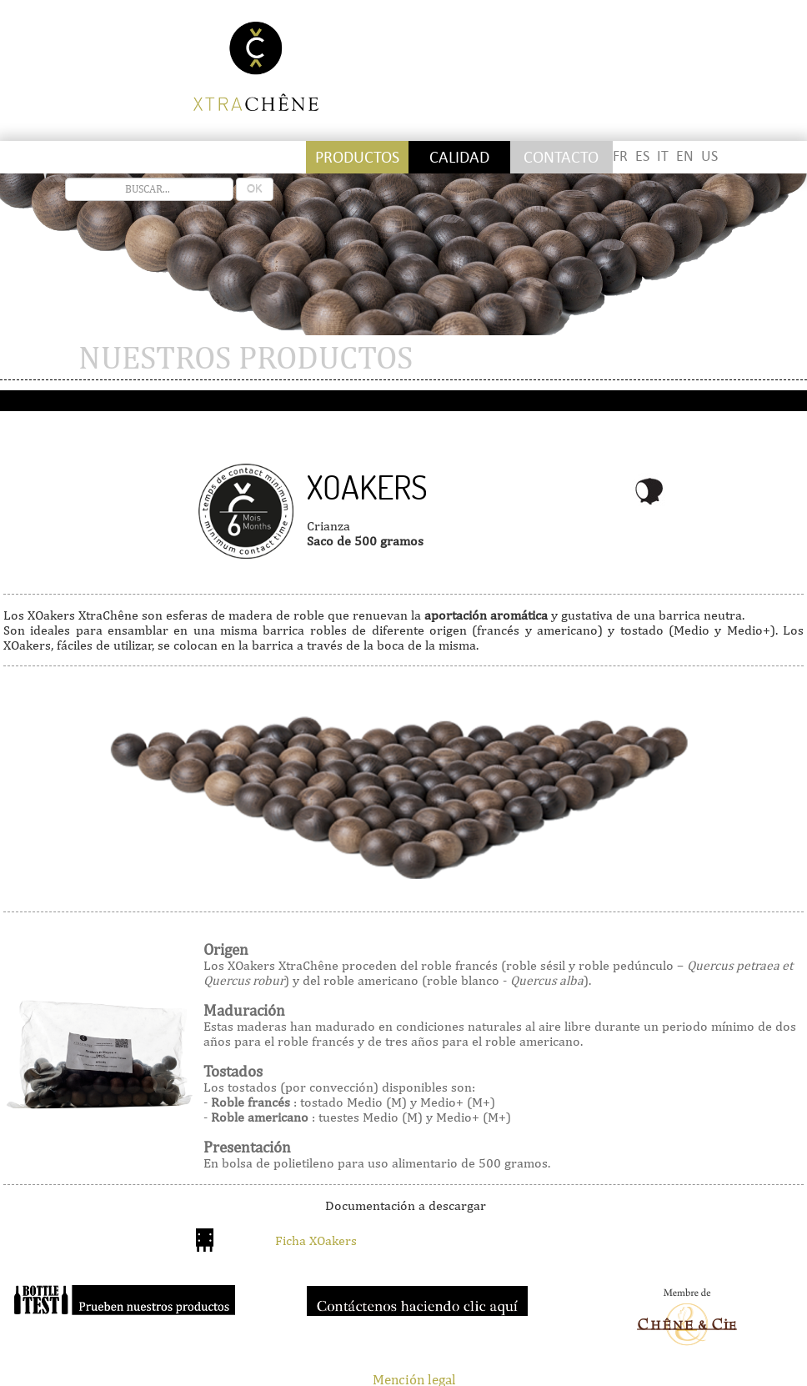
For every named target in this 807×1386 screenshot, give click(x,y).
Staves (157, 157)
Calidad (459, 157)
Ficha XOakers (316, 1240)
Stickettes (54, 157)
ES (642, 156)
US (709, 156)
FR (620, 156)
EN (685, 156)
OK (255, 189)
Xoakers (367, 487)
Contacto (561, 157)
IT (663, 156)
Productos (357, 157)
